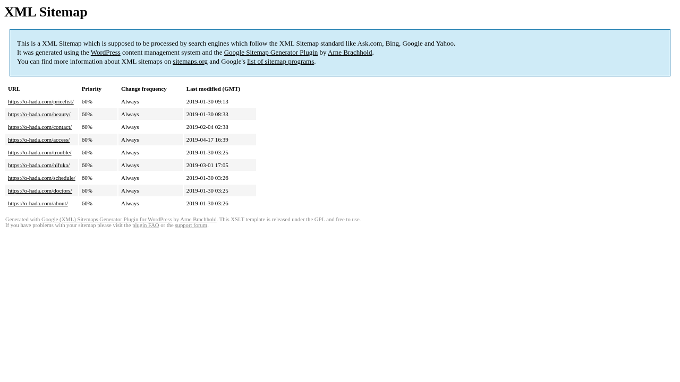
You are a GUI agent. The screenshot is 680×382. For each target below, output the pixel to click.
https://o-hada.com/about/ (38, 203)
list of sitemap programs (280, 61)
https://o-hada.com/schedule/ (41, 178)
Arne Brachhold (350, 52)
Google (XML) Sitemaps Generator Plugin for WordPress (106, 219)
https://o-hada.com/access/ (39, 139)
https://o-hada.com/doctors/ (40, 190)
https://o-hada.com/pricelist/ (41, 101)
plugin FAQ (145, 225)
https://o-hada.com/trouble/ (39, 152)
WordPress (106, 52)
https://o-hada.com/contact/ (40, 127)
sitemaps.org (190, 61)
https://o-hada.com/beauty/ (39, 114)
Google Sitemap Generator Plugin (271, 52)
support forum (191, 225)
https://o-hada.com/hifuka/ (39, 165)
